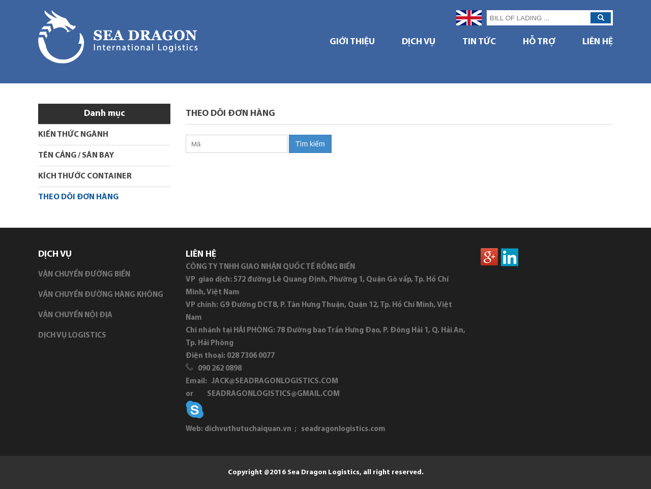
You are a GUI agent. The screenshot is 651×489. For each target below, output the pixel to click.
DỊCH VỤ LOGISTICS (72, 336)
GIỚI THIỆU (352, 42)
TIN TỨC (479, 42)
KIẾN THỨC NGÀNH (73, 135)
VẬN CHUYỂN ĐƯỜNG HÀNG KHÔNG (100, 295)
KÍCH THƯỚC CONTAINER (85, 176)
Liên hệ (597, 42)
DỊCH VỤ (418, 42)
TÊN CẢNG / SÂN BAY (76, 155)
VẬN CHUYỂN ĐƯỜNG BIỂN (84, 275)
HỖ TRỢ (539, 42)
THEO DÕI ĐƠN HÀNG (78, 197)
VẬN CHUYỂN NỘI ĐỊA (75, 315)
